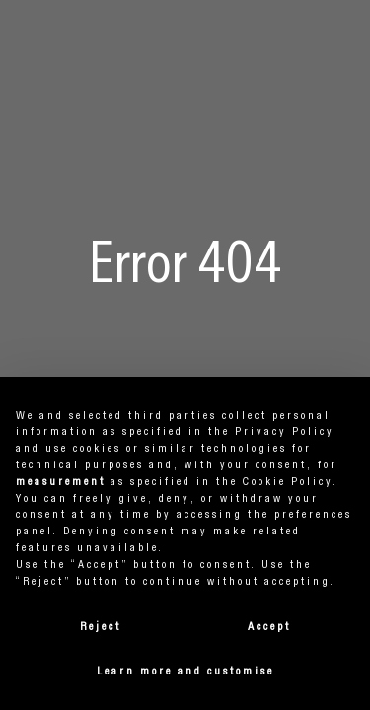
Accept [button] (269, 627)
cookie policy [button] (288, 482)
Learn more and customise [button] (185, 671)
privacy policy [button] (284, 432)
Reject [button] (100, 627)
